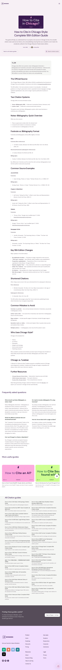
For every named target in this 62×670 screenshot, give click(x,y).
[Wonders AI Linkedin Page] (5, 661)
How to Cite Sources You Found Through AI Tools (47, 483)
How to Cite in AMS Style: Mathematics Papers (16, 527)
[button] (58, 666)
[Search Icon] (52, 51)
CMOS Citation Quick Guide (19, 378)
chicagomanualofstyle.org (44, 84)
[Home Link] (5, 3)
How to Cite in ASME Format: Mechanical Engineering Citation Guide (42, 539)
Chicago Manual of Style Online (19, 376)
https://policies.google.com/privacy (22, 217)
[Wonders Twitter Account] (8, 661)
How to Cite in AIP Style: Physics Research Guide (44, 513)
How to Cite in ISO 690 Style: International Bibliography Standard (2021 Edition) (42, 568)
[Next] (57, 476)
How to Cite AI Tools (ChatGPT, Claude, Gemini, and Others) (17, 483)
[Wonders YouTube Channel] (3, 661)
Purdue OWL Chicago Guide (19, 380)
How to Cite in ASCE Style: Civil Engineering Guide (17, 540)
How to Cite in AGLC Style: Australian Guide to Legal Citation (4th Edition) (16, 514)
